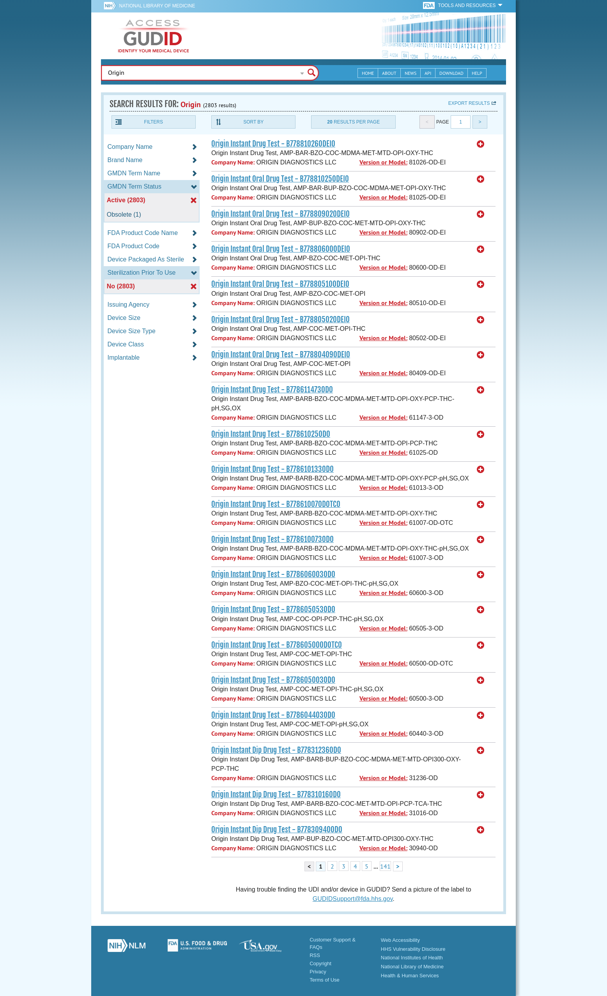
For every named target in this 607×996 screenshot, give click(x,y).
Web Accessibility (400, 940)
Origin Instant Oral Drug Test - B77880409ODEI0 (280, 354)
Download (451, 73)
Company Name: (233, 162)
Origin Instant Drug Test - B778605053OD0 (273, 609)
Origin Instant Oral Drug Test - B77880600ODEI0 (280, 249)
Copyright (320, 963)
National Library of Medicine (157, 6)
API (428, 73)
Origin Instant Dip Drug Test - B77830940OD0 (276, 829)
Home (368, 73)
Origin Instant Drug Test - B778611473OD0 (272, 389)
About (389, 73)
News (410, 73)
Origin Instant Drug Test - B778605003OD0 (273, 680)
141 (385, 866)
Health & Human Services (410, 975)
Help (477, 73)
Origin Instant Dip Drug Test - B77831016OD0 (276, 794)
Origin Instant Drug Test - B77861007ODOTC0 (275, 504)
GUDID (154, 35)
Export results (469, 103)
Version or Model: (383, 162)
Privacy (318, 972)
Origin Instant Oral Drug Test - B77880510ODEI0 (280, 284)
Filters (153, 122)
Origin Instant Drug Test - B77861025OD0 (270, 434)
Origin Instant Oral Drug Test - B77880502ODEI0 (280, 319)
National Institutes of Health (412, 958)
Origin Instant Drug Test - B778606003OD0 (273, 574)
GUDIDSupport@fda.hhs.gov (353, 898)
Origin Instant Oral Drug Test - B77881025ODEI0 (280, 179)
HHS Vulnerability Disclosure (413, 949)
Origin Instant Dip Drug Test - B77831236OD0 (276, 750)
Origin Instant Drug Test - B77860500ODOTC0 (276, 645)
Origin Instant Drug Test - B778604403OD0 (273, 715)
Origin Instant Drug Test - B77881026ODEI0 (273, 143)
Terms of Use (325, 980)
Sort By (253, 122)
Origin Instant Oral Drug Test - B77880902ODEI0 (280, 214)
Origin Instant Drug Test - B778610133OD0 (272, 469)
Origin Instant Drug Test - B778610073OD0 (272, 539)
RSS (315, 955)
